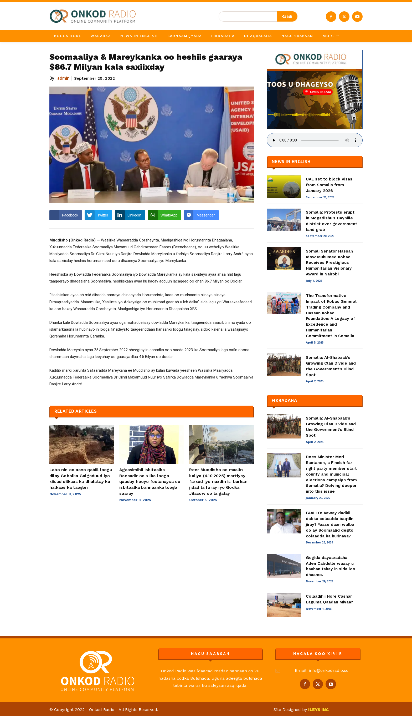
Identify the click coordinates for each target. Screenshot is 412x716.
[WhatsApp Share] (165, 215)
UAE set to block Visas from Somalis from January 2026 (329, 185)
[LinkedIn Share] (130, 215)
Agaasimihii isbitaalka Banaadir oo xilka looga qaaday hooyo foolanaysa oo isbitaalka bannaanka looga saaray (149, 481)
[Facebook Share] (65, 215)
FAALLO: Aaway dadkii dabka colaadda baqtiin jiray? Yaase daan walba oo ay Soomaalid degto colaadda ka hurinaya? (330, 524)
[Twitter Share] (98, 215)
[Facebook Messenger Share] (201, 215)
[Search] (287, 16)
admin (63, 78)
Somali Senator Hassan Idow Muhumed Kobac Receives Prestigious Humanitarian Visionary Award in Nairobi (329, 262)
